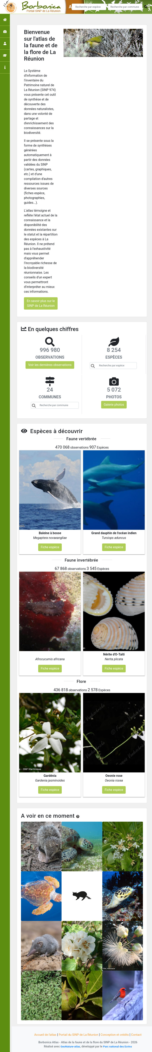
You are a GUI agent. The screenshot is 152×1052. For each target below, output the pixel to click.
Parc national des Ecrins (118, 1046)
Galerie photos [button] (114, 404)
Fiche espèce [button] (50, 547)
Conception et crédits (116, 1035)
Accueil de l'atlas (43, 1035)
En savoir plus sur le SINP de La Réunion (41, 303)
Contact (139, 1035)
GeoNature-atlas (69, 1046)
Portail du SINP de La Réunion (78, 1035)
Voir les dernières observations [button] (49, 365)
